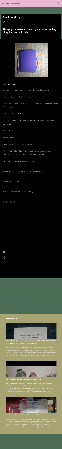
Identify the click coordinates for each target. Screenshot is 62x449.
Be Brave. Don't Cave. (11, 181)
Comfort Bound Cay (10, 202)
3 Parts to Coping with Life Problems (17, 97)
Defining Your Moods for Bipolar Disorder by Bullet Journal (26, 90)
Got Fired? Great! (9, 137)
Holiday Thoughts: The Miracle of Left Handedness (22, 171)
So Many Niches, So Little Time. (15, 114)
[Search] (59, 3)
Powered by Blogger (31, 437)
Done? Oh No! (8, 130)
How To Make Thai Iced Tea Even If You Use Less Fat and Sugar (26, 415)
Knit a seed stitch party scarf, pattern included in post (23, 379)
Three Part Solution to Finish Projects (17, 144)
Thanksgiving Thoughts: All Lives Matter (18, 161)
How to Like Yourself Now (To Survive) (18, 191)
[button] (4, 22)
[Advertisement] (31, 296)
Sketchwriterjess (13, 3)
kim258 (36, 441)
